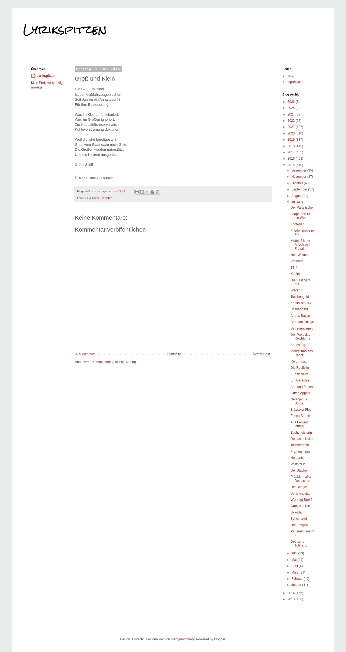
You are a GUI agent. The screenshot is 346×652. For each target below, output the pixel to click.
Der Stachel (299, 470)
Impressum (294, 82)
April (295, 566)
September (299, 189)
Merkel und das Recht (302, 353)
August (296, 196)
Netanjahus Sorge (299, 401)
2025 (292, 108)
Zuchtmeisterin (301, 432)
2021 (292, 127)
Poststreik (298, 464)
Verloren (297, 261)
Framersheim (300, 451)
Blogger (219, 639)
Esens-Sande (300, 416)
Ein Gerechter (301, 380)
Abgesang (298, 345)
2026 (292, 102)
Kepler (295, 274)
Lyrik (290, 76)
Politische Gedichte (99, 198)
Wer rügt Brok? (301, 500)
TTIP (294, 267)
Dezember (299, 170)
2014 (292, 593)
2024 (292, 114)
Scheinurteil (299, 519)
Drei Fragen (299, 525)
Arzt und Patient (302, 387)
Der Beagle (299, 487)
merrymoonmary (182, 639)
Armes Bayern (301, 316)
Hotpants (297, 458)
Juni (294, 553)
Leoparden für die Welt (301, 216)
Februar (297, 579)
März (295, 572)
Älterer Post (261, 354)
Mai (294, 560)
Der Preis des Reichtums (300, 336)
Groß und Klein (301, 506)
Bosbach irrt (299, 309)
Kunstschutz (299, 374)
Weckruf (296, 290)
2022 (292, 121)
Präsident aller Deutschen (301, 478)
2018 (292, 146)
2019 (292, 139)
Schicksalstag (300, 493)
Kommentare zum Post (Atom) (114, 362)
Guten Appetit (300, 393)
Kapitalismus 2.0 (302, 303)
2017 (292, 152)
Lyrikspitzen (65, 29)
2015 (292, 165)
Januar (296, 585)
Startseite (174, 354)
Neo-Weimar (300, 255)
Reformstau (299, 361)
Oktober (297, 183)
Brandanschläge (302, 322)
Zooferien (297, 224)
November (299, 177)
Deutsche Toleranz (299, 543)
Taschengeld (300, 297)
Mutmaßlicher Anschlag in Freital (301, 245)
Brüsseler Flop (301, 409)
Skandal (296, 512)
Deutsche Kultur (302, 439)
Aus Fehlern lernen (299, 424)
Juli (294, 202)
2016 (292, 158)
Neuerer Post (85, 354)
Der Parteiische (302, 207)
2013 (292, 599)
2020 (292, 133)
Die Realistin (300, 368)
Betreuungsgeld (302, 328)
